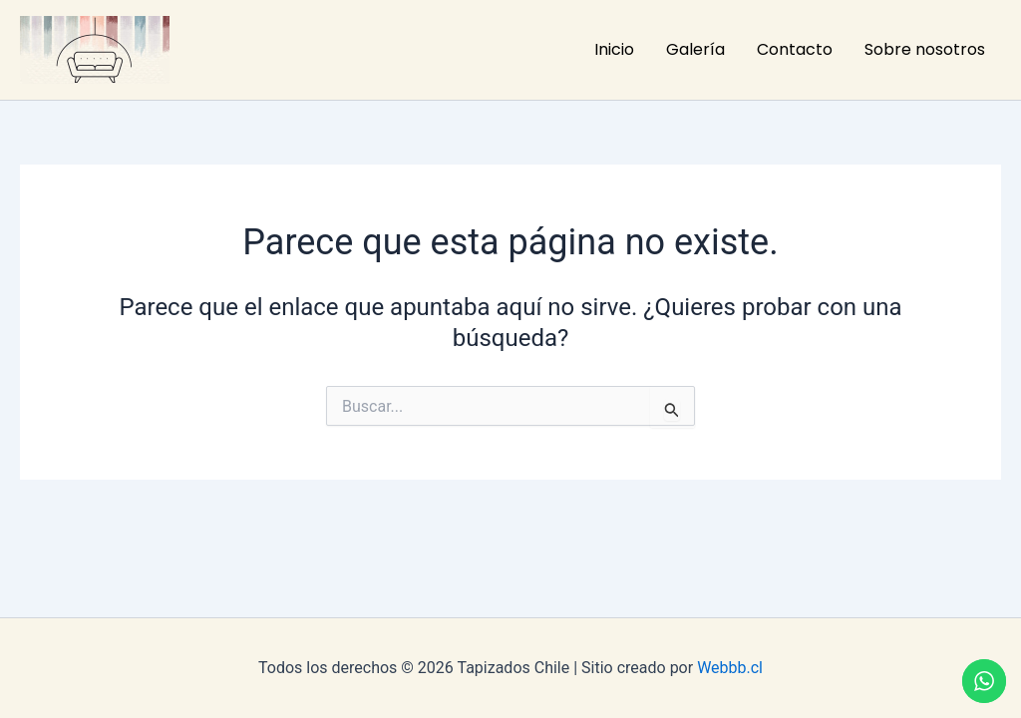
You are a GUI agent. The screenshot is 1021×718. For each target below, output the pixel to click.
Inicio (614, 49)
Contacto (795, 49)
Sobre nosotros (924, 49)
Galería (695, 49)
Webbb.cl (730, 667)
